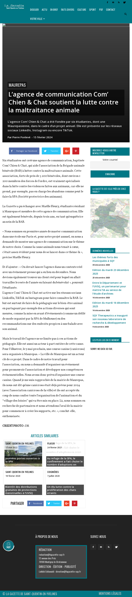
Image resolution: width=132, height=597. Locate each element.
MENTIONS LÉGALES (110, 593)
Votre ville (37, 19)
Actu (44, 9)
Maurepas (17, 85)
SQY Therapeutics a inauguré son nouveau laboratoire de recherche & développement (110, 319)
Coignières (53, 472)
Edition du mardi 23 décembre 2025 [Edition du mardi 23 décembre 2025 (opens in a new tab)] (110, 271)
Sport (92, 9)
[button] (125, 14)
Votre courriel (110, 159)
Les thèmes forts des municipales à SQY (105, 259)
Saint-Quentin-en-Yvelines (20, 443)
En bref (54, 9)
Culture (81, 9)
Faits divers (67, 9)
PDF (101, 9)
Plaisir (51, 443)
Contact (110, 9)
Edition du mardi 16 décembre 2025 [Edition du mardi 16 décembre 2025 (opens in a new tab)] (110, 304)
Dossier (34, 9)
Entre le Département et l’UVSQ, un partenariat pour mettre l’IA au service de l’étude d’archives (109, 288)
